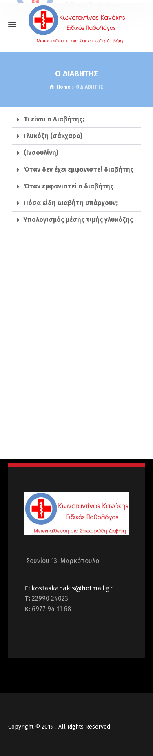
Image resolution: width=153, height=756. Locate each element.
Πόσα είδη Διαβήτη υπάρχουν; (71, 203)
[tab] (76, 119)
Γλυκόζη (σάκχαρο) (53, 136)
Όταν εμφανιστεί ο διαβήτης (68, 186)
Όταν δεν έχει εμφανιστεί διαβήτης (78, 169)
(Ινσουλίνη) (41, 153)
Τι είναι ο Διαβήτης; (54, 119)
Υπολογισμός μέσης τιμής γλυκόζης (78, 220)
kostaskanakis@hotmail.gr (72, 588)
